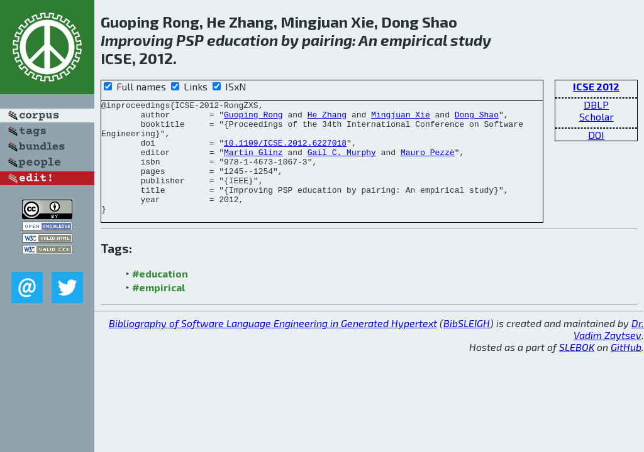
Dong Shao (477, 118)
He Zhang (327, 118)
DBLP (596, 104)
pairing (327, 40)
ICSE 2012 (596, 86)
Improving (137, 40)
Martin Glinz (253, 163)
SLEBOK (576, 369)
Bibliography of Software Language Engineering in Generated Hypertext (273, 346)
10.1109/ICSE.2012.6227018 (285, 152)
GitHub (626, 369)
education (242, 40)
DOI (596, 135)
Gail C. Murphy (342, 163)
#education (160, 296)
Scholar (596, 116)
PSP (190, 40)
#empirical (158, 310)
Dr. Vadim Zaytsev (609, 351)
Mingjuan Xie (400, 118)
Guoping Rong (253, 118)
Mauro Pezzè (428, 163)
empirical (413, 40)
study (470, 40)
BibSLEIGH (466, 346)
